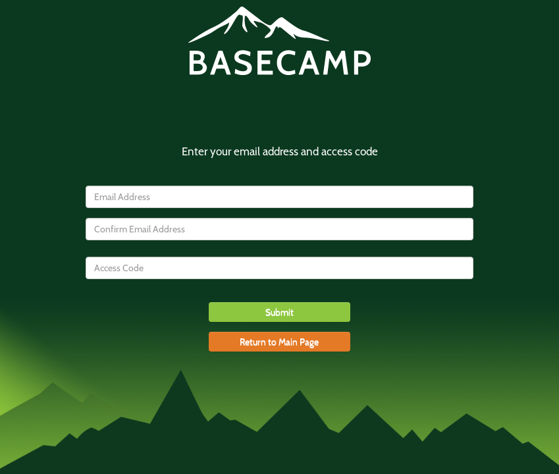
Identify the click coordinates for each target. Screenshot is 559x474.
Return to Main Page (279, 342)
